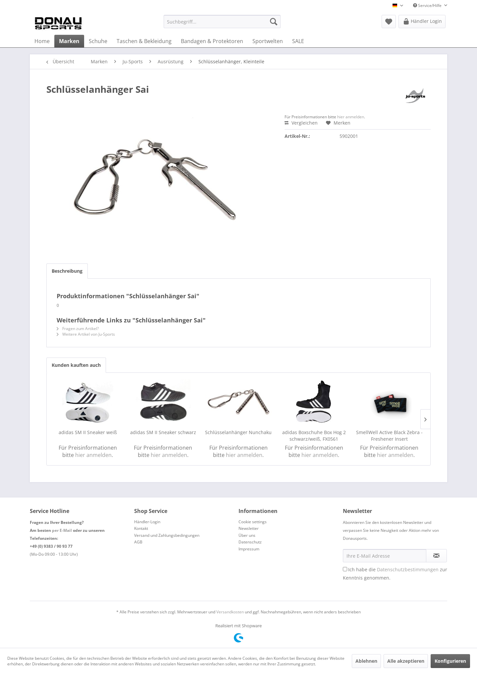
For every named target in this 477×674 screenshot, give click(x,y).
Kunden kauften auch (76, 365)
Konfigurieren (450, 661)
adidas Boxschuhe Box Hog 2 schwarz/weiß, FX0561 (314, 435)
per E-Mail (62, 530)
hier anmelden (350, 117)
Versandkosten (230, 612)
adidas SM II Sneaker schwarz (163, 432)
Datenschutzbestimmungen (408, 569)
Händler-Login (147, 522)
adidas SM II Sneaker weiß (88, 432)
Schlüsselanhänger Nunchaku (238, 432)
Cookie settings (252, 522)
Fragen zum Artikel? (78, 328)
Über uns (246, 535)
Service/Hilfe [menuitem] (428, 5)
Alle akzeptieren (405, 661)
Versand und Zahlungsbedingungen (166, 535)
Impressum (248, 549)
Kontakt (141, 528)
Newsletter (248, 528)
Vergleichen (301, 123)
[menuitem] (222, 21)
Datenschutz (250, 542)
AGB (138, 542)
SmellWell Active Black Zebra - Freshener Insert (389, 435)
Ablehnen (366, 661)
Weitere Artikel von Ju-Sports (86, 334)
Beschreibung (67, 271)
